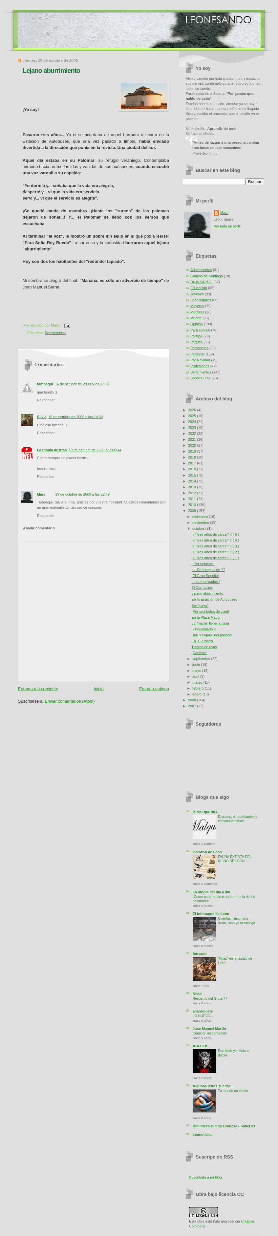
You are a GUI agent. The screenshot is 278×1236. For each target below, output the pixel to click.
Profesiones (199, 366)
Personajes (199, 348)
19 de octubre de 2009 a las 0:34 (95, 450)
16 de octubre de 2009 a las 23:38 (82, 384)
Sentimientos (55, 333)
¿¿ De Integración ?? (208, 570)
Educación (198, 288)
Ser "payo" (199, 605)
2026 (192, 410)
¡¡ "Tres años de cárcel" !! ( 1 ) (215, 558)
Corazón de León (207, 852)
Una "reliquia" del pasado (211, 635)
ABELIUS (200, 1046)
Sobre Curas (200, 378)
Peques (196, 342)
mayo (197, 670)
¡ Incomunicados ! (205, 582)
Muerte (196, 318)
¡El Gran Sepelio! (205, 576)
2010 (192, 505)
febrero (198, 688)
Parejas (196, 336)
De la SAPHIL (201, 282)
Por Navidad (200, 360)
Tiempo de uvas (204, 647)
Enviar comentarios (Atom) (70, 701)
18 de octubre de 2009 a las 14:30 (75, 417)
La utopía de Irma (52, 450)
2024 (192, 422)
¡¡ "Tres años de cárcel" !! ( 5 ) (215, 534)
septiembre (201, 659)
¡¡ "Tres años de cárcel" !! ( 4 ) (215, 540)
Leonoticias (203, 1135)
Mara (41, 494)
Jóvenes (197, 294)
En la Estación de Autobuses (214, 599)
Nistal (198, 994)
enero (197, 694)
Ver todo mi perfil (227, 226)
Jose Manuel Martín (209, 1029)
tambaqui (45, 384)
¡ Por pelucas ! (202, 564)
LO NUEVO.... (203, 1016)
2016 (192, 469)
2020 (192, 445)
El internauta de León (211, 914)
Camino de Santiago (206, 276)
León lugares (200, 300)
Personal (197, 354)
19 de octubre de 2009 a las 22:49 (82, 494)
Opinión (196, 324)
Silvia (42, 417)
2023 (192, 428)
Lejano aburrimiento (51, 70)
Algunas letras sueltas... (213, 1086)
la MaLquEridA (205, 812)
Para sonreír (200, 330)
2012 (192, 493)
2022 (192, 434)
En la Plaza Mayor (206, 617)
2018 (192, 457)
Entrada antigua (154, 688)
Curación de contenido (210, 1033)
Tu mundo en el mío (233, 1091)
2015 (192, 475)
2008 (192, 700)
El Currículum (202, 587)
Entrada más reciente (38, 688)
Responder (45, 400)
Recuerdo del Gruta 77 (210, 998)
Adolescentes (201, 270)
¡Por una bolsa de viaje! (210, 611)
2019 (192, 451)
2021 (192, 439)
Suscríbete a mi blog (205, 1177)
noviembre (201, 522)
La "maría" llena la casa (210, 623)
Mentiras (197, 312)
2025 (192, 416)
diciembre (200, 517)
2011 (192, 499)
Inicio (99, 688)
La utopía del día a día (211, 892)
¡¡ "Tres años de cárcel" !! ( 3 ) (215, 546)
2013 (192, 487)
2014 (192, 481)
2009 (192, 511)
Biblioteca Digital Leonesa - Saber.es (224, 1126)
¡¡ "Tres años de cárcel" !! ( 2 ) (215, 552)
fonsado (199, 954)
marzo (197, 682)
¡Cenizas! (198, 653)
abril (196, 676)
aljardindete (203, 1011)
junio (196, 665)
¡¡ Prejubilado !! (203, 629)
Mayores (197, 306)
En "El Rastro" (202, 641)
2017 (192, 463)
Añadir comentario (39, 528)
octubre (198, 528)
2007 (192, 706)
